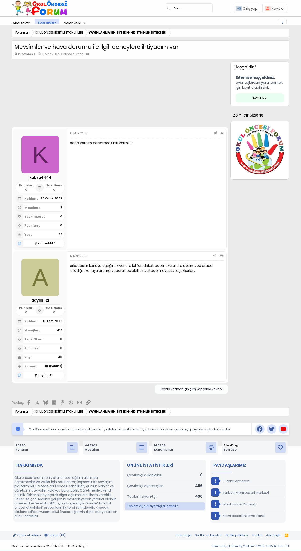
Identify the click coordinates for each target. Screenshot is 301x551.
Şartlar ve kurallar (208, 535)
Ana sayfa (21, 22)
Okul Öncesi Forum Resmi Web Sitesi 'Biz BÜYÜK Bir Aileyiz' (49, 546)
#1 (222, 133)
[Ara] (189, 8)
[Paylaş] (215, 133)
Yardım (257, 535)
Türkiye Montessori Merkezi (240, 492)
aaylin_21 (45, 375)
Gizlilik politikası (237, 535)
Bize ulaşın (184, 535)
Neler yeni (72, 22)
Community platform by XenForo (250, 546)
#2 (221, 256)
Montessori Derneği (233, 504)
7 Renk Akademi (230, 481)
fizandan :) (53, 366)
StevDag (230, 445)
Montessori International (238, 516)
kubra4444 (27, 54)
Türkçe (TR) (55, 535)
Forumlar (47, 22)
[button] (84, 23)
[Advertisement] (120, 94)
